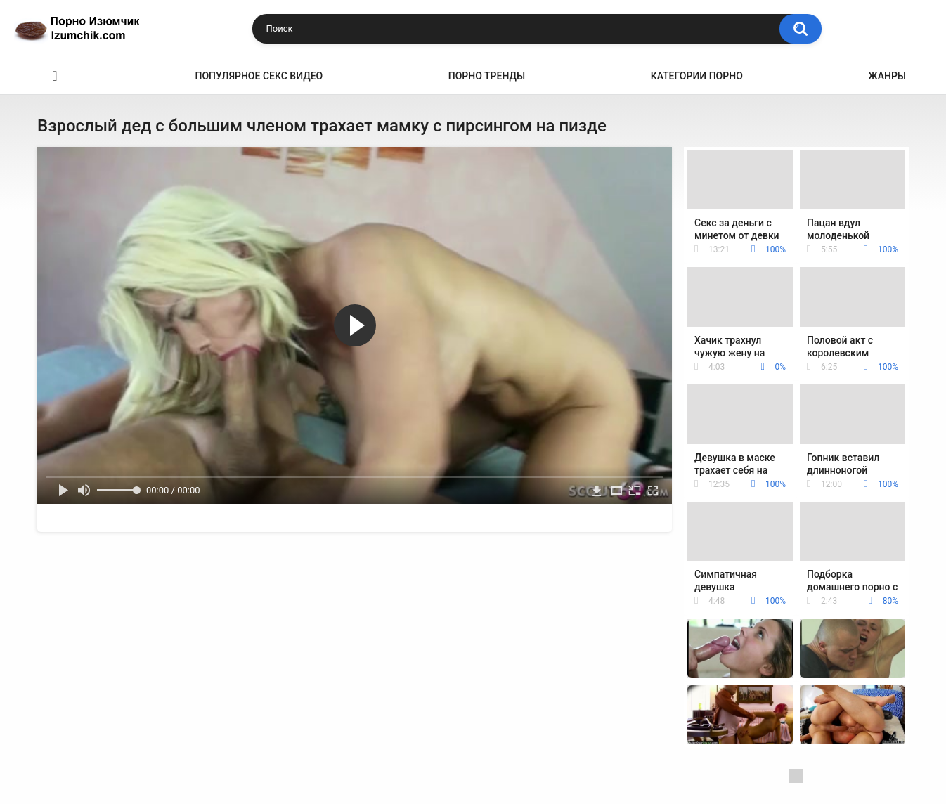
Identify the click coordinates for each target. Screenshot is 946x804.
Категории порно (697, 76)
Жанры (887, 76)
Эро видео (54, 76)
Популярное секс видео (259, 76)
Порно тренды (486, 76)
